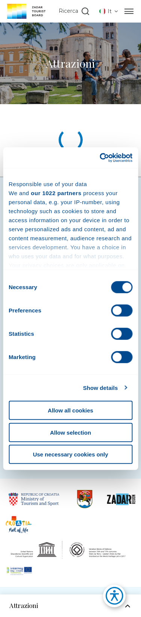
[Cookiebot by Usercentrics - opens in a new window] (100, 157)
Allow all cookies (70, 410)
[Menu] (129, 11)
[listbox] (109, 11)
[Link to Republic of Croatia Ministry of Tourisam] (34, 499)
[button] (110, 598)
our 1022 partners (56, 193)
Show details (100, 387)
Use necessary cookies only (70, 454)
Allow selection (70, 432)
